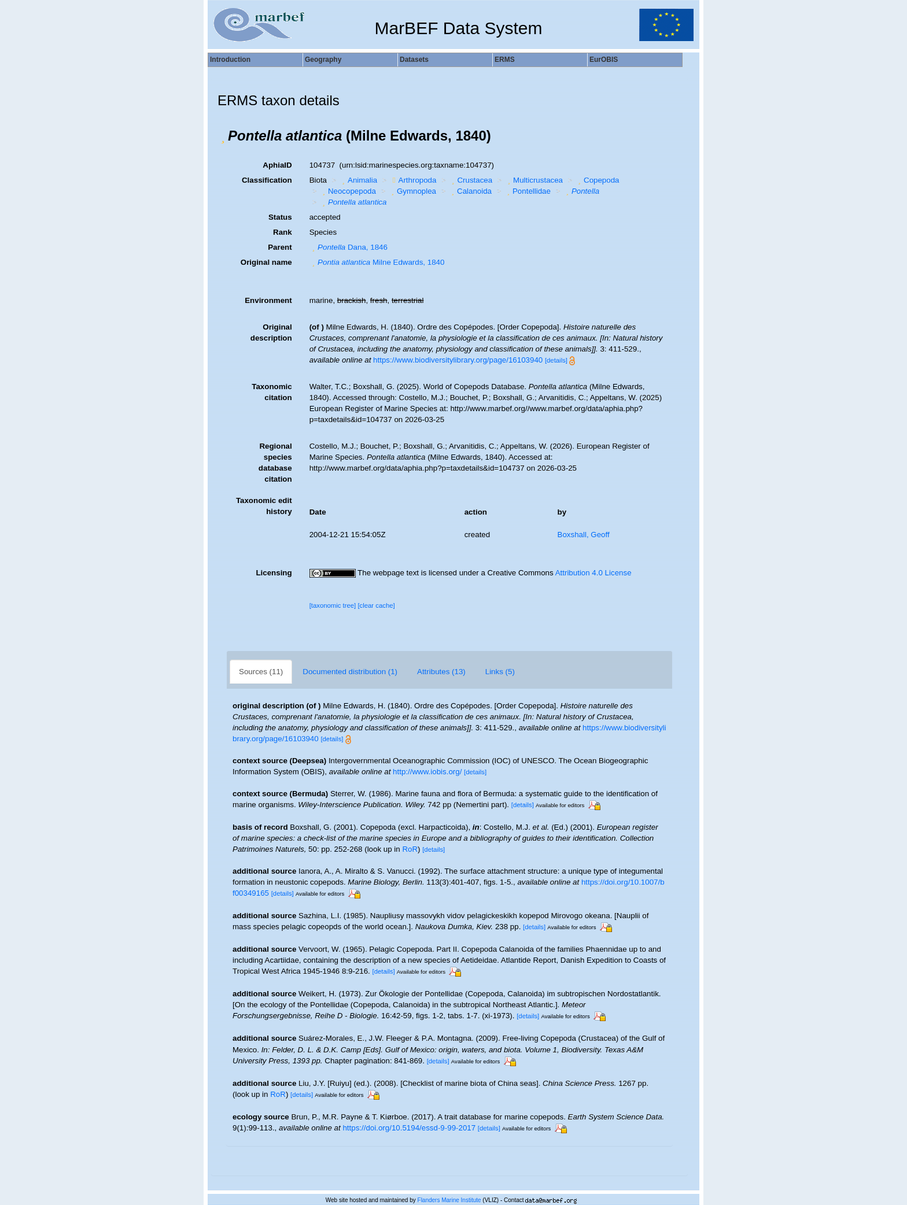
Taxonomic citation (272, 392)
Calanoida (470, 191)
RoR (410, 849)
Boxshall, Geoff (584, 534)
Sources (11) (261, 671)
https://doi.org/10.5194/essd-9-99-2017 (408, 1127)
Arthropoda (413, 180)
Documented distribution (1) (350, 671)
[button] (222, 136)
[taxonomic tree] (332, 605)
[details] (556, 360)
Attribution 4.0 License (593, 572)
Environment (268, 300)
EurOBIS (603, 60)
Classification (267, 180)
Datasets (414, 60)
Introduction (230, 60)
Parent (280, 247)
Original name (266, 262)
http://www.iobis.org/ (427, 771)
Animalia (359, 180)
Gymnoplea (412, 191)
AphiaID (277, 165)
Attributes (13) (441, 671)
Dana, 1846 (348, 247)
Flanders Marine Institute (449, 1200)
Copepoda (598, 180)
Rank (282, 232)
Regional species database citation (275, 462)
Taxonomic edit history (264, 506)
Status (280, 217)
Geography (323, 60)
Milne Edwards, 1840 (377, 262)
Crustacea (470, 180)
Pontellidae (527, 191)
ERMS (505, 60)
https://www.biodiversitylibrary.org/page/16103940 (458, 360)
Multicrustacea (534, 180)
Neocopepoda (347, 191)
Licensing (274, 572)
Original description (271, 332)
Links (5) (500, 671)
